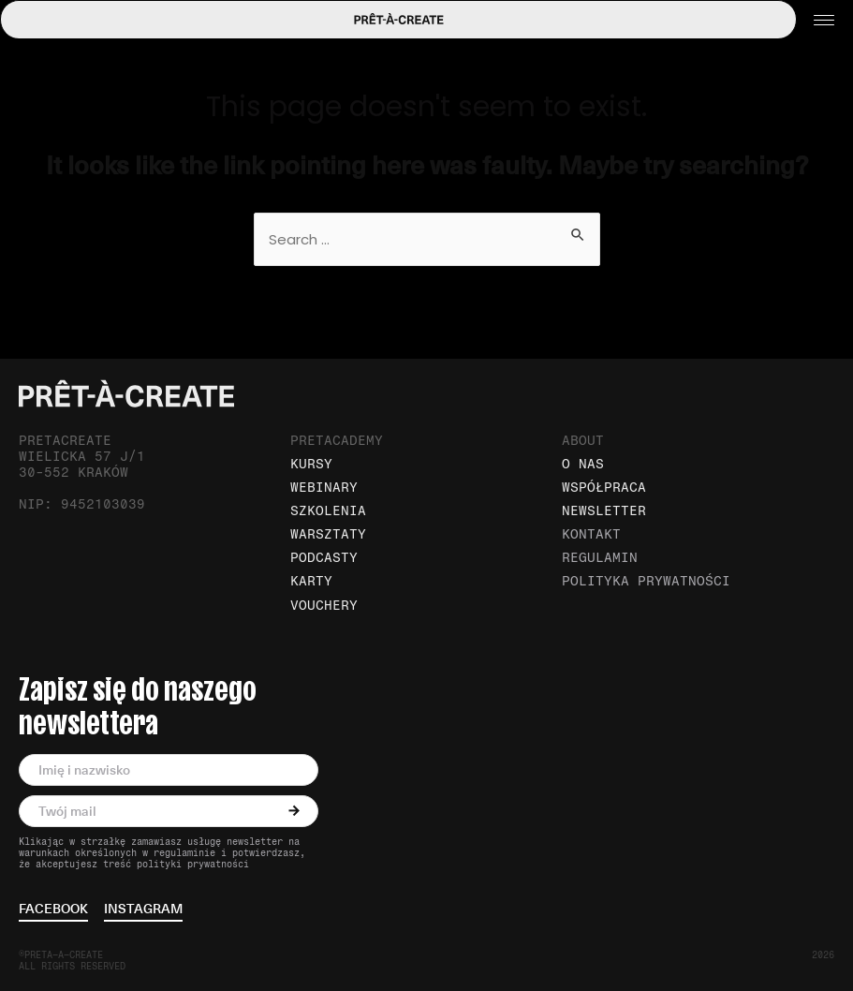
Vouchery (324, 606)
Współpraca (604, 488)
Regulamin (600, 558)
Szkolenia (328, 511)
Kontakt (591, 534)
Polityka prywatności (646, 581)
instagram (143, 910)
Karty (311, 581)
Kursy (311, 464)
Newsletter (604, 511)
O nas (583, 464)
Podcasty (324, 558)
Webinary (324, 488)
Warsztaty (328, 534)
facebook (53, 910)
